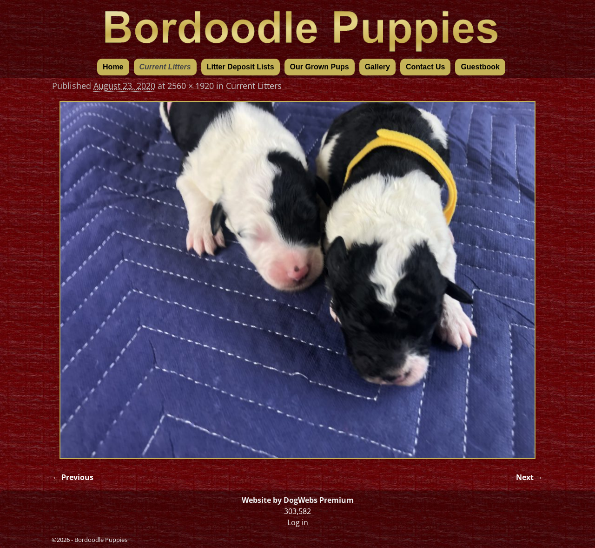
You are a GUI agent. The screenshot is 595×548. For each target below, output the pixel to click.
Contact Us (425, 67)
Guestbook (480, 67)
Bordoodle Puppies (100, 539)
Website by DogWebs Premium (298, 500)
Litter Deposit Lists (240, 67)
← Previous (72, 477)
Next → (529, 477)
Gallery (377, 67)
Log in (297, 522)
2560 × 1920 (190, 85)
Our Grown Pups (319, 67)
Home (113, 67)
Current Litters (165, 67)
